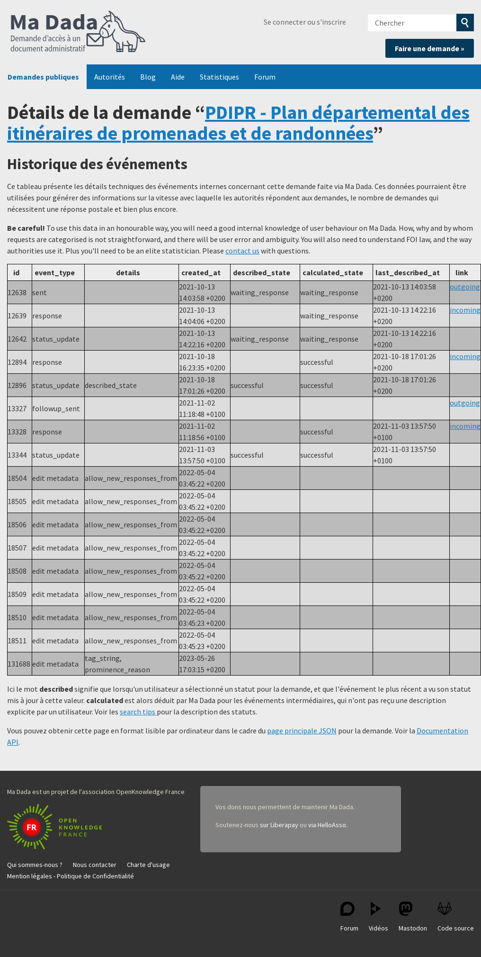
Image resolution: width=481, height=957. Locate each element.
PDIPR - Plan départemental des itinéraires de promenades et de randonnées (238, 122)
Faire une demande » (429, 48)
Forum (265, 76)
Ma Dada (78, 32)
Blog (148, 76)
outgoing (465, 286)
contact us (242, 250)
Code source (455, 917)
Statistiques (219, 76)
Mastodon (413, 917)
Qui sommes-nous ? (34, 864)
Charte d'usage (148, 864)
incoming (465, 310)
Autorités (109, 76)
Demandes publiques (43, 76)
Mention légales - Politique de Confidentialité (70, 876)
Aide (178, 76)
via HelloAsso (327, 825)
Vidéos (378, 917)
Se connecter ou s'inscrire (305, 22)
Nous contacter (94, 864)
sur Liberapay (279, 825)
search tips (138, 711)
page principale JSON (302, 730)
